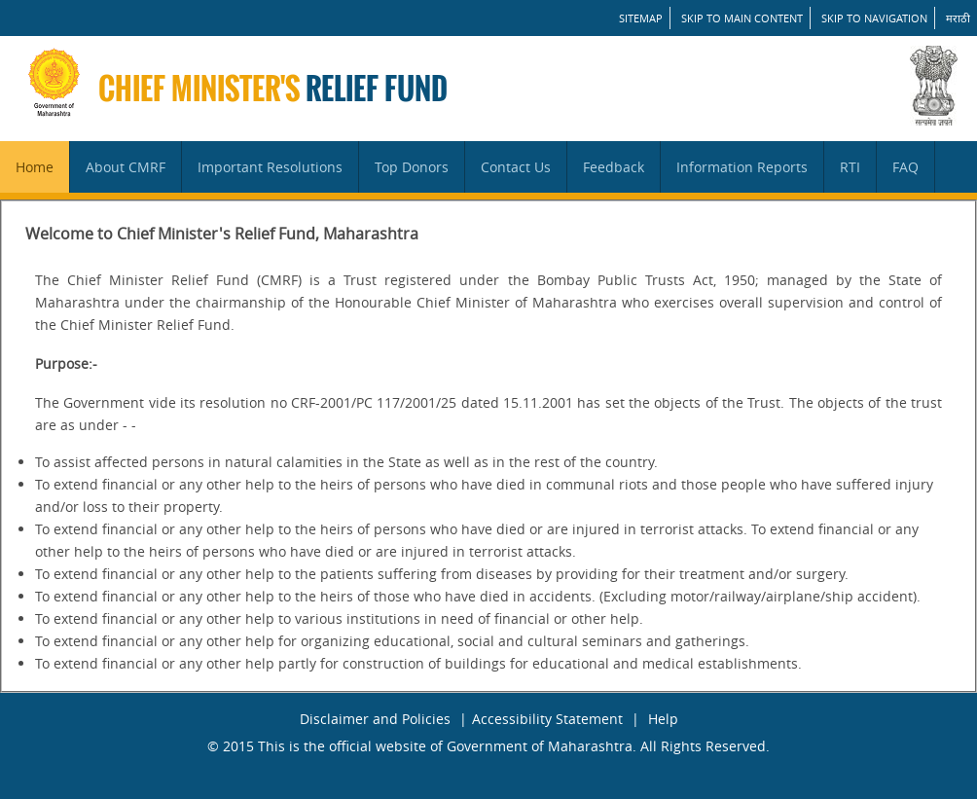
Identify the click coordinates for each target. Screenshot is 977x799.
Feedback (613, 167)
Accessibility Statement (547, 718)
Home (35, 167)
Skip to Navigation (874, 18)
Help (663, 718)
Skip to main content (742, 18)
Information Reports (742, 167)
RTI (850, 167)
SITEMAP (641, 18)
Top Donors (412, 167)
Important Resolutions (270, 167)
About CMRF (125, 167)
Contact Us (516, 167)
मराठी (958, 18)
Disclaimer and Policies (375, 718)
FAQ (905, 167)
